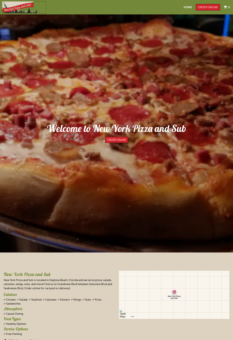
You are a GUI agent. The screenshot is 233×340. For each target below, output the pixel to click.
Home (188, 7)
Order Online (208, 7)
